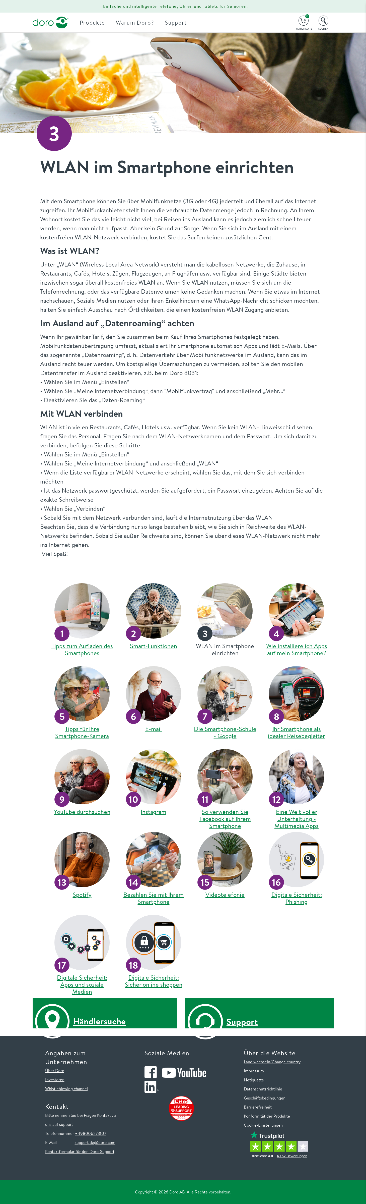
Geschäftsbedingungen (264, 1098)
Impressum (254, 1071)
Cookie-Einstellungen (263, 1125)
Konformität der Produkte (267, 1116)
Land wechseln (257, 1062)
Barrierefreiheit (258, 1107)
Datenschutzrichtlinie (263, 1089)
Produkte (95, 22)
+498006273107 (90, 1133)
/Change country (285, 1062)
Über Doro (54, 1070)
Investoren (54, 1079)
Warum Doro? (138, 22)
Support (179, 22)
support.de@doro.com (95, 1142)
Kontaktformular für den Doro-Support (79, 1151)
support (66, 1124)
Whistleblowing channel (66, 1088)
